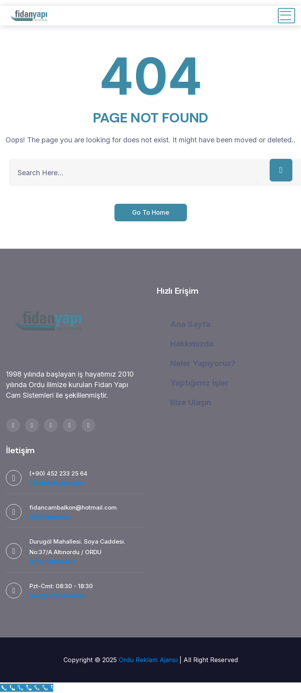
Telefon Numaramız (56, 482)
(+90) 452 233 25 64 (58, 473)
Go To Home (150, 212)
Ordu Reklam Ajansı (149, 660)
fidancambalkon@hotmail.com (73, 507)
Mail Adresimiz (49, 516)
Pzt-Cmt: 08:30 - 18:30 (61, 586)
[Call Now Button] (26, 688)
